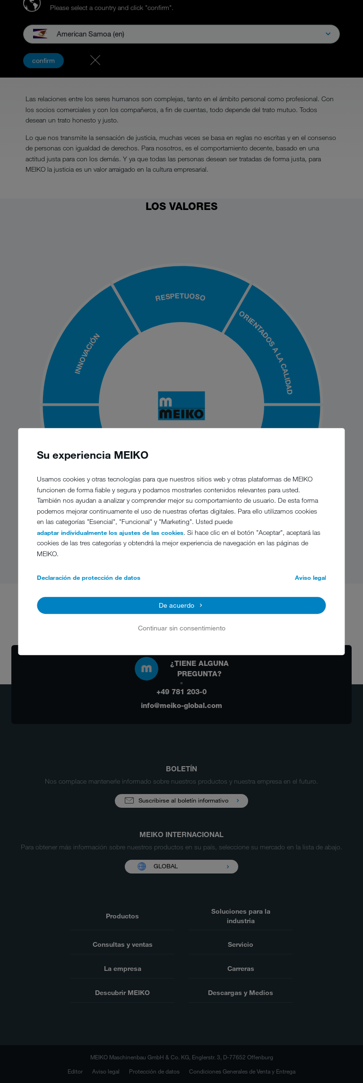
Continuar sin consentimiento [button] (181, 628)
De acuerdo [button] (176, 605)
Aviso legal (310, 578)
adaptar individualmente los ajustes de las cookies (110, 532)
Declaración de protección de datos (88, 578)
